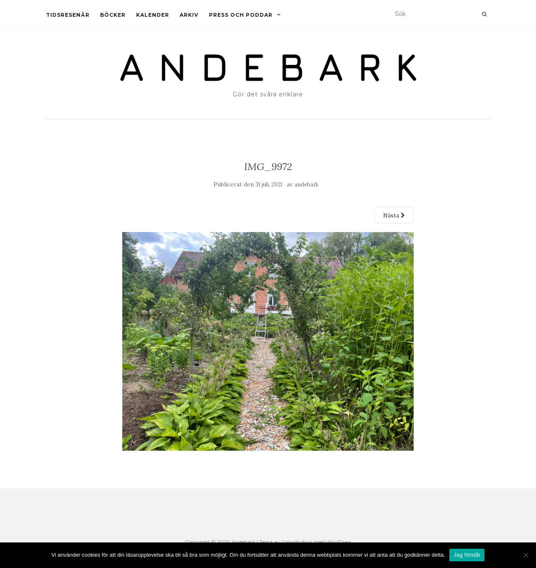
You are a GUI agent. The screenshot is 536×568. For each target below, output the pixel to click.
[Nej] (525, 555)
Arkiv (189, 15)
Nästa (394, 215)
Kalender (152, 15)
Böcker (113, 15)
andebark (306, 184)
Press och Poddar (241, 15)
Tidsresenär (68, 15)
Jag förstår (467, 555)
